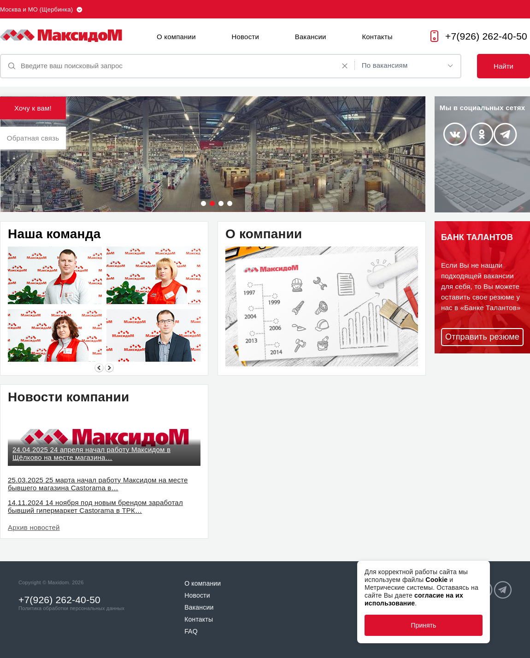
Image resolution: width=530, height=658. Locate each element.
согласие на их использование (414, 599)
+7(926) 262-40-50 (486, 36)
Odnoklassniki (482, 134)
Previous (99, 368)
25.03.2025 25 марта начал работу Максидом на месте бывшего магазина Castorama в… (98, 484)
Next (109, 368)
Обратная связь (33, 138)
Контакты (377, 37)
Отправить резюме (482, 336)
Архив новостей (34, 527)
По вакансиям (385, 65)
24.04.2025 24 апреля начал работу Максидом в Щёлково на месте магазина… (91, 453)
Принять (423, 625)
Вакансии (310, 37)
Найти (503, 66)
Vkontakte (454, 134)
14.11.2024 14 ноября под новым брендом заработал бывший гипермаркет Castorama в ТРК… (95, 506)
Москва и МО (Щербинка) (36, 9)
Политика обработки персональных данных (71, 608)
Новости (245, 37)
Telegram (505, 134)
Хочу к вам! (33, 108)
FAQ (191, 631)
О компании (176, 37)
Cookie (436, 579)
